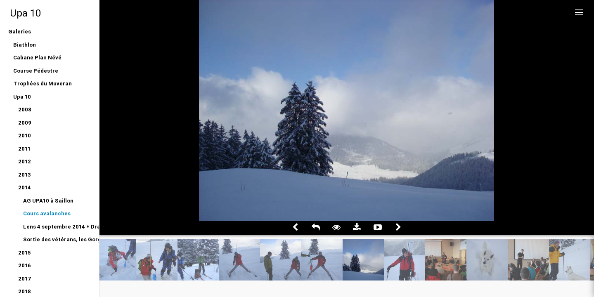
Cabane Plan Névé (37, 57)
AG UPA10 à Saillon (48, 200)
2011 (24, 148)
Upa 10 (25, 13)
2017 (24, 278)
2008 (24, 109)
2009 (24, 122)
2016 (24, 265)
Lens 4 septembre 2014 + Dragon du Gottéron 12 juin (61, 226)
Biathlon (24, 44)
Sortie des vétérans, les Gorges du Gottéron (61, 239)
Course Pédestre (35, 70)
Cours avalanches (47, 213)
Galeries (19, 31)
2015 (24, 252)
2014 (24, 187)
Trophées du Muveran (42, 83)
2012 (24, 161)
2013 (24, 174)
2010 (24, 135)
